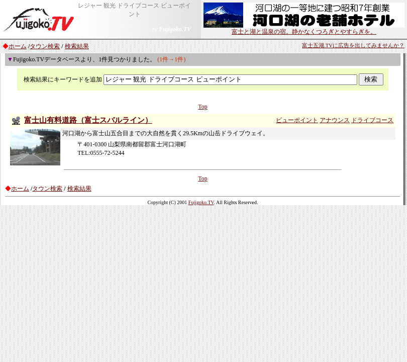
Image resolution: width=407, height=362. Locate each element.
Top (203, 106)
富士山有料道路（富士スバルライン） (88, 120)
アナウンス (335, 120)
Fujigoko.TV (201, 202)
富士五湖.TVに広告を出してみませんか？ (353, 45)
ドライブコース (372, 120)
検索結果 (77, 46)
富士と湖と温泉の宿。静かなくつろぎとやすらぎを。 (304, 28)
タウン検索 (45, 46)
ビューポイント (297, 120)
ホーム (18, 46)
